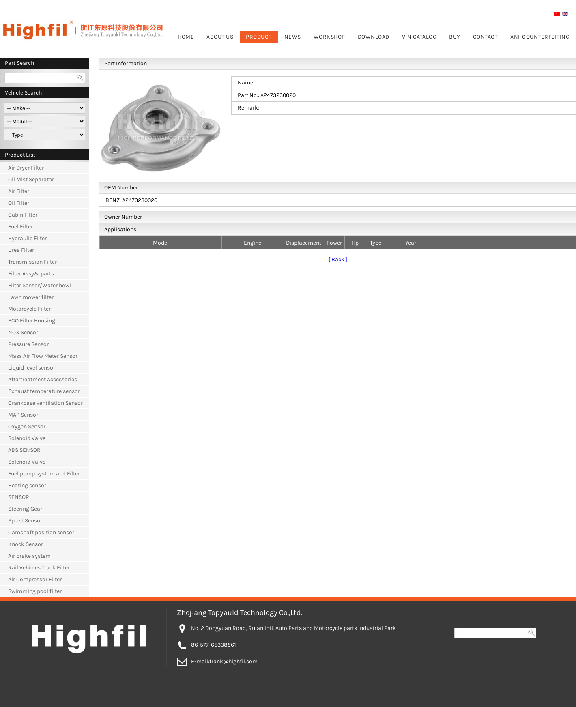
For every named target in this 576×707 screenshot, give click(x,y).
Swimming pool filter (35, 591)
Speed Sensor (25, 520)
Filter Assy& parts (31, 273)
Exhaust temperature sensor (44, 391)
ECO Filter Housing (31, 320)
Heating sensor (27, 485)
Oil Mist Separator (31, 179)
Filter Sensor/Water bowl (39, 285)
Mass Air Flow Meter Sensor (42, 355)
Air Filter (18, 191)
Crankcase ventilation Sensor (45, 403)
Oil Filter (18, 203)
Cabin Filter (22, 214)
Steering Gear (25, 508)
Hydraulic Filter (27, 238)
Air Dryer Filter (26, 167)
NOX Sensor (23, 332)
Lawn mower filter (31, 297)
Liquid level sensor (31, 367)
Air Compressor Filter (35, 579)
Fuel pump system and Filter (44, 473)
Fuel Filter (20, 226)
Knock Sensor (25, 544)
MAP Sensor (23, 414)
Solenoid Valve (26, 438)
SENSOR (18, 497)
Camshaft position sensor (41, 532)
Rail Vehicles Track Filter (39, 567)
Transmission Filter (32, 261)
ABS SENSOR (24, 450)
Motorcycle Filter (29, 308)
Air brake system (29, 555)
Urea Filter (21, 250)
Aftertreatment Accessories (42, 379)
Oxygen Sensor (26, 426)
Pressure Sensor (28, 344)
